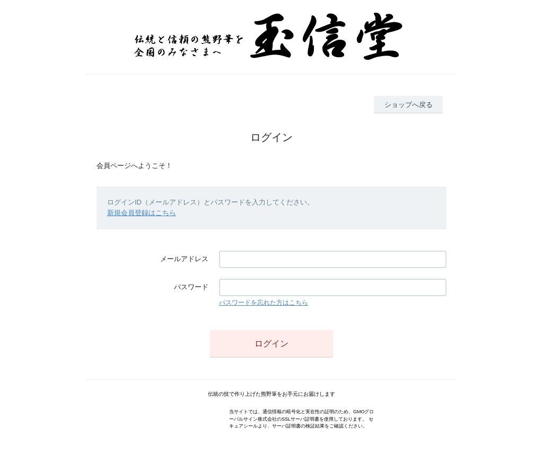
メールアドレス (184, 259)
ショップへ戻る (408, 105)
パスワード (191, 287)
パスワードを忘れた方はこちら (263, 302)
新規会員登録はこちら (141, 213)
